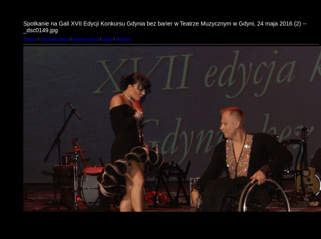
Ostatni (107, 39)
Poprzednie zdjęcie (54, 39)
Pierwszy (30, 39)
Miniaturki (123, 39)
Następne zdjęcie (85, 39)
